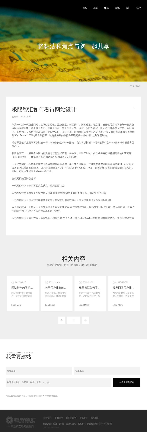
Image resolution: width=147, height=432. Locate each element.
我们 (128, 7)
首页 (85, 7)
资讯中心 (83, 418)
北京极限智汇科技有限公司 (34, 7)
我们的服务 (71, 418)
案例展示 (59, 418)
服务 (95, 7)
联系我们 (95, 418)
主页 (132, 86)
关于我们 (47, 418)
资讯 (117, 7)
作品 (106, 7)
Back (73, 320)
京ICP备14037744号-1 (52, 428)
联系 (138, 7)
